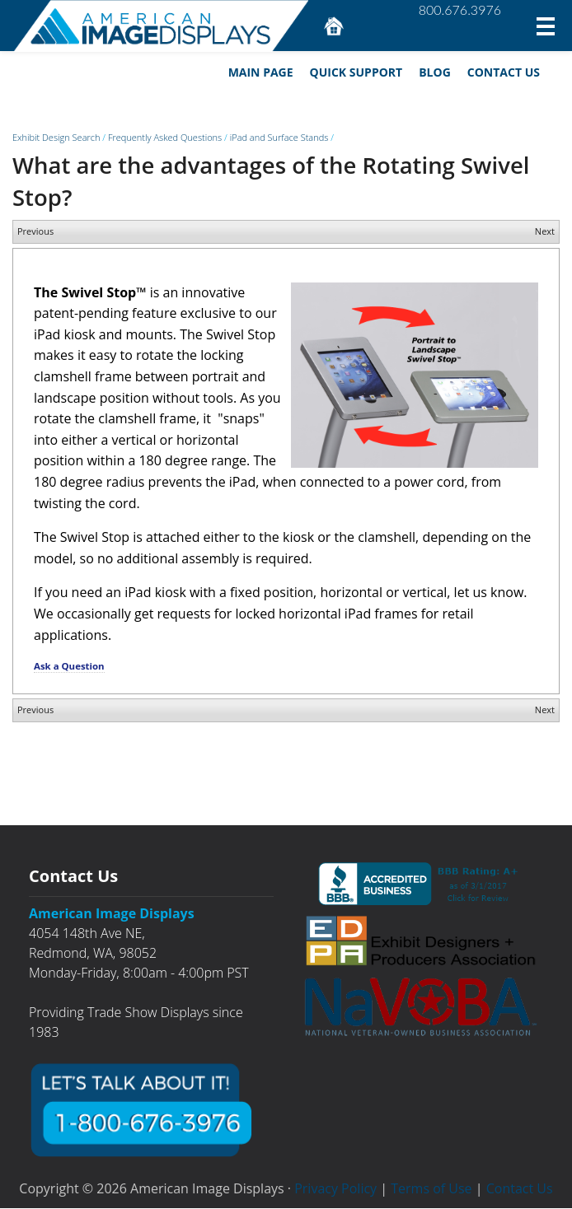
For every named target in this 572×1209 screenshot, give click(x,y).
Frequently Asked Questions (165, 138)
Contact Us (503, 71)
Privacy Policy (335, 1189)
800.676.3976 (460, 9)
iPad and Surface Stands (279, 138)
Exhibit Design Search (56, 138)
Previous (35, 232)
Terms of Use (431, 1189)
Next (545, 232)
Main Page (260, 71)
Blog (434, 71)
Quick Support (355, 71)
